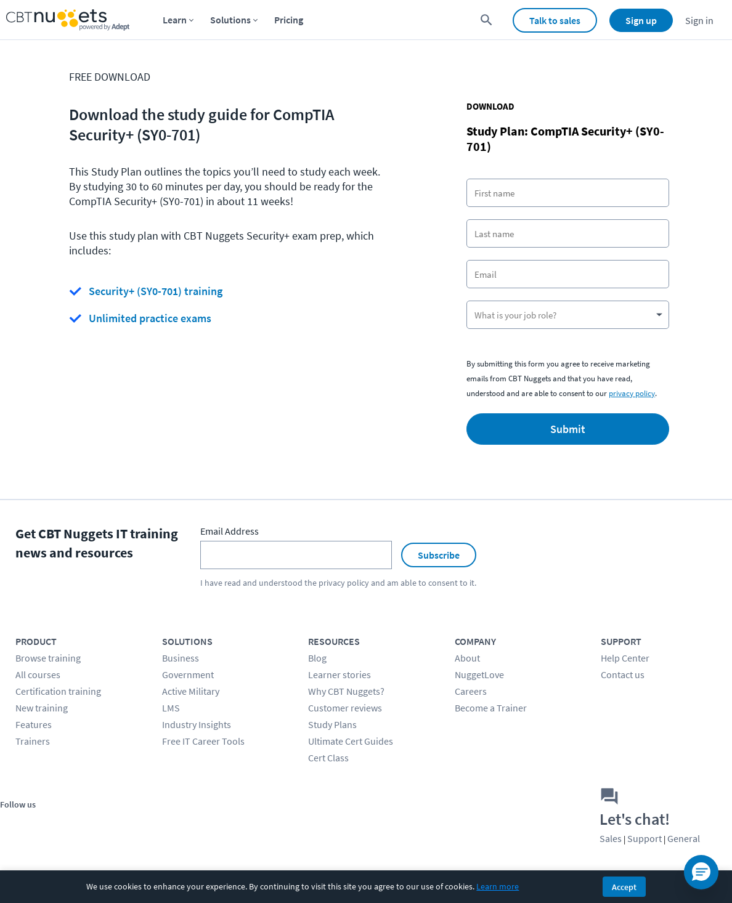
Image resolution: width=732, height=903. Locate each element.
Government (188, 674)
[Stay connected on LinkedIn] (97, 824)
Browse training (48, 658)
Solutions (230, 20)
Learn (175, 20)
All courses (37, 674)
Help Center (625, 658)
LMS (171, 708)
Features (33, 724)
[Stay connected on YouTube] (69, 824)
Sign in (699, 20)
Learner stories (339, 674)
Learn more (497, 886)
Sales (611, 838)
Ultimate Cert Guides (350, 741)
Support (644, 838)
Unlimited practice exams (150, 318)
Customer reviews (345, 708)
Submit (567, 429)
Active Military (190, 691)
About (467, 658)
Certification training (58, 691)
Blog (317, 658)
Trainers (32, 741)
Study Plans (332, 724)
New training (41, 708)
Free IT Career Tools (203, 741)
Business (180, 658)
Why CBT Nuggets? (346, 691)
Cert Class (328, 757)
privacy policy (632, 393)
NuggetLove (479, 674)
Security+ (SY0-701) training (155, 291)
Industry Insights (196, 724)
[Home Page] (67, 20)
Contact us (623, 674)
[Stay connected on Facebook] (14, 824)
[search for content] (486, 20)
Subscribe (439, 555)
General (683, 838)
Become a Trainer (491, 708)
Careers (471, 691)
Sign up (641, 20)
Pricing (288, 20)
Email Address (229, 531)
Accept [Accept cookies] (624, 887)
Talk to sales (554, 20)
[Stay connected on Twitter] (41, 824)
